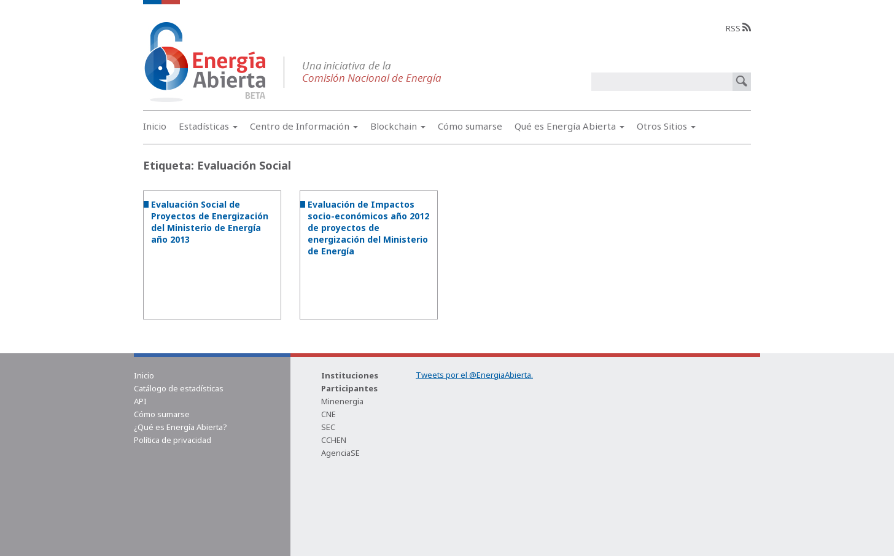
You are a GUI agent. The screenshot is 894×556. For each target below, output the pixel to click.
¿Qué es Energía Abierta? (180, 427)
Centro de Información (304, 126)
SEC (328, 427)
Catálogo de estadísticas (179, 388)
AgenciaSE (340, 452)
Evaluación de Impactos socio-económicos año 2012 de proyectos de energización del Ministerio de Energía (368, 227)
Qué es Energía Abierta (569, 126)
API (140, 401)
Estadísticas (208, 126)
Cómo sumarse (470, 126)
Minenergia (342, 401)
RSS (738, 28)
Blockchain (398, 126)
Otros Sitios (666, 126)
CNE (328, 414)
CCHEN (333, 439)
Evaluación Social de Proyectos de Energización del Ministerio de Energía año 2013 (209, 221)
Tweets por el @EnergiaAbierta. (474, 374)
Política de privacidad (172, 439)
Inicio (154, 126)
